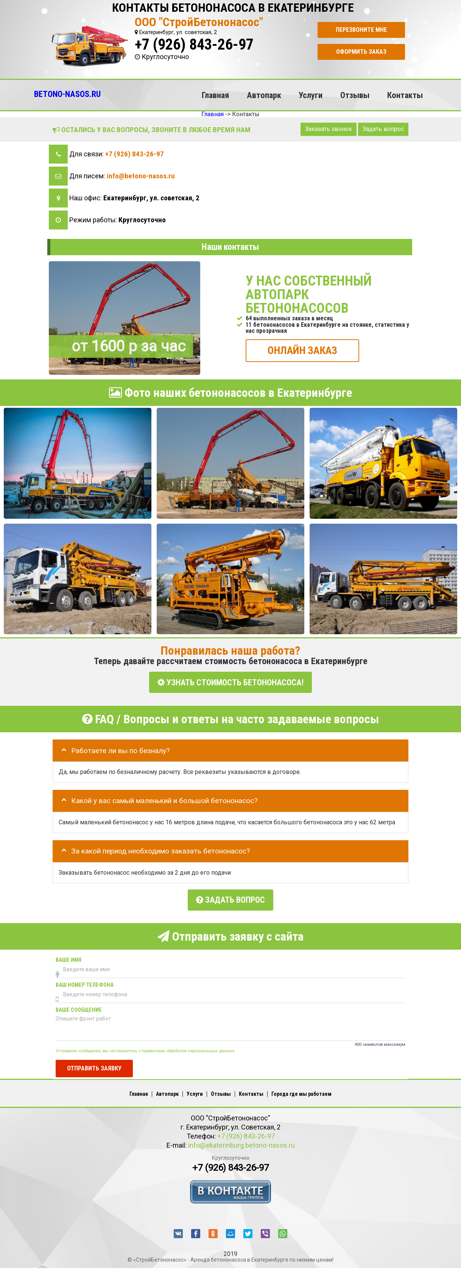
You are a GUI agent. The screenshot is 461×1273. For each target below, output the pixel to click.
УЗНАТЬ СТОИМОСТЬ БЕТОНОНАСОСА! (230, 682)
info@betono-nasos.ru (141, 176)
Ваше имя (68, 958)
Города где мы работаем (301, 1093)
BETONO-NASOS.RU (67, 94)
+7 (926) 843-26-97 (194, 44)
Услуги (310, 95)
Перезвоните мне (361, 29)
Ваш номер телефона (85, 983)
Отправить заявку (94, 1066)
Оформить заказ (361, 51)
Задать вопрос (383, 129)
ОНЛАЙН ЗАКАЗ (302, 350)
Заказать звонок (328, 129)
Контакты (405, 95)
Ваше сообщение (79, 1008)
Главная (215, 95)
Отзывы (354, 95)
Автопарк (264, 95)
